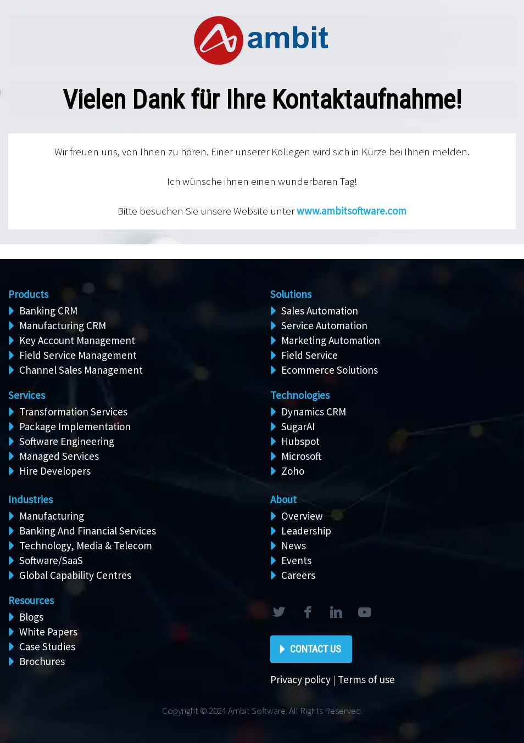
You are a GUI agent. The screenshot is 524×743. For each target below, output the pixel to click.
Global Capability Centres (75, 575)
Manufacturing (51, 515)
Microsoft (301, 456)
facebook (307, 612)
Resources (31, 600)
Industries (30, 499)
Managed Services (59, 456)
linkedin (335, 612)
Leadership (306, 530)
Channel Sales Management (81, 369)
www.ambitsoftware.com (351, 210)
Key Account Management (77, 340)
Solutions (290, 294)
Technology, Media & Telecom (85, 545)
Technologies (300, 395)
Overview (302, 515)
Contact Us (315, 649)
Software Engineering (66, 441)
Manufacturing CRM (62, 325)
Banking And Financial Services (87, 530)
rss (364, 612)
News (293, 545)
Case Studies (47, 646)
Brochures (42, 661)
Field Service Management (78, 355)
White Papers (48, 631)
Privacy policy (300, 679)
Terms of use (366, 679)
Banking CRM (48, 310)
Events (296, 560)
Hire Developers (55, 470)
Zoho (292, 470)
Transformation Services (73, 411)
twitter (278, 612)
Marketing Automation (330, 340)
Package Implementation (75, 426)
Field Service (309, 355)
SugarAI (298, 426)
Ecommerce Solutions (329, 369)
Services (26, 395)
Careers (298, 575)
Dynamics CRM (313, 411)
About (283, 499)
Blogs (31, 616)
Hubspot (300, 441)
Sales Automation (319, 310)
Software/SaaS (51, 560)
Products (28, 294)
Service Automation (324, 325)
